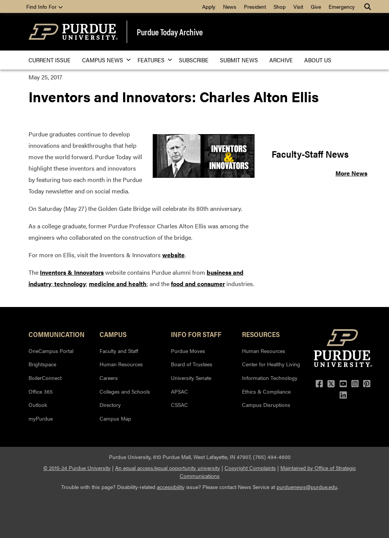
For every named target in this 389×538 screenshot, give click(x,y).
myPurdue (40, 418)
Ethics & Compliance (266, 391)
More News (351, 173)
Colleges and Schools (125, 391)
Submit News (239, 59)
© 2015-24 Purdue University (77, 468)
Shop (280, 6)
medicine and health (118, 283)
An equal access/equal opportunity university (167, 468)
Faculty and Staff (119, 350)
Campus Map (115, 418)
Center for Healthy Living (271, 364)
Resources (261, 334)
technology (69, 283)
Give (316, 6)
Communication (56, 334)
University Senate (191, 377)
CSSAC (179, 404)
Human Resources (121, 364)
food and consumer (198, 283)
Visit (298, 6)
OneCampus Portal (50, 350)
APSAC (179, 391)
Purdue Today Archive (170, 31)
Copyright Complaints (250, 468)
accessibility (171, 487)
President (255, 6)
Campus (113, 334)
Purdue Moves (188, 350)
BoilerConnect (45, 377)
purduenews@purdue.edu (307, 487)
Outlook (37, 404)
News (229, 6)
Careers (109, 377)
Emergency (342, 6)
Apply (208, 6)
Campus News (104, 59)
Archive (281, 59)
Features (153, 59)
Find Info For (44, 6)
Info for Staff (196, 334)
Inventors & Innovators (72, 272)
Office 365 (40, 391)
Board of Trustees (191, 364)
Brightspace (42, 364)
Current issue (49, 59)
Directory (110, 404)
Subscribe (194, 59)
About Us (317, 59)
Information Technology (269, 377)
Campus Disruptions (266, 404)
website (173, 254)
